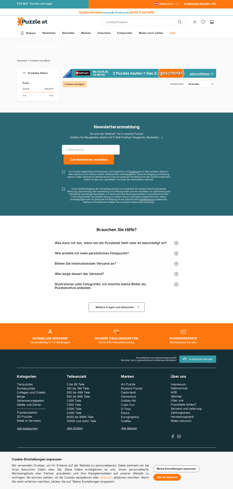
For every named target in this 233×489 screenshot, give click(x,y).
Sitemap (176, 396)
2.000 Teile (74, 409)
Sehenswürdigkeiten (30, 400)
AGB (174, 392)
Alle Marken (129, 428)
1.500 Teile (74, 404)
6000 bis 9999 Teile (80, 417)
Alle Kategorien (27, 428)
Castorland (128, 392)
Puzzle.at (133, 171)
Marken (86, 32)
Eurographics (130, 417)
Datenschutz (179, 388)
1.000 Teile (74, 400)
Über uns (177, 400)
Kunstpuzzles (26, 388)
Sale (173, 32)
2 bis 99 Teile (75, 384)
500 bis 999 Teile (78, 396)
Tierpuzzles (25, 384)
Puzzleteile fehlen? (183, 404)
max (51, 95)
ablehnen (106, 477)
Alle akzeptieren (167, 477)
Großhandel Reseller (197, 3)
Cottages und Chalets (31, 392)
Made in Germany (29, 420)
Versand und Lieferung (186, 408)
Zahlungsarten (180, 412)
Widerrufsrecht (181, 421)
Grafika (126, 421)
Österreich (166, 3)
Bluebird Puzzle (131, 388)
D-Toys (126, 409)
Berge (21, 396)
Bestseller (68, 32)
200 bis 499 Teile (78, 392)
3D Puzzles (24, 416)
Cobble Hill (128, 400)
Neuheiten (48, 32)
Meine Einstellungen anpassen (176, 468)
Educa (125, 413)
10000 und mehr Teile (81, 421)
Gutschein (103, 32)
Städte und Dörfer (29, 404)
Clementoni (128, 396)
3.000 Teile (74, 413)
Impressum (178, 384)
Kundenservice (147, 199)
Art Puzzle (128, 384)
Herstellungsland (182, 417)
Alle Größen (75, 428)
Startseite (22, 60)
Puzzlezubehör (27, 412)
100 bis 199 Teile (78, 388)
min (24, 95)
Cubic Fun (128, 404)
